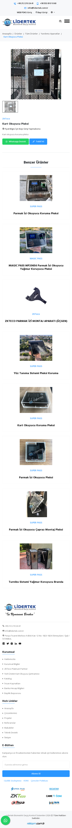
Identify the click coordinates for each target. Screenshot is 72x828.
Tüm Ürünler (31, 33)
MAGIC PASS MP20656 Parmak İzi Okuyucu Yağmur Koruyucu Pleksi (36, 267)
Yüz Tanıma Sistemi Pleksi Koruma (36, 373)
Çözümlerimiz (10, 713)
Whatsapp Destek (15, 141)
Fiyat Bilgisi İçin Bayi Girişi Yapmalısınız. (21, 128)
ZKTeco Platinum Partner (16, 668)
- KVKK (26, 780)
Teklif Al (38, 141)
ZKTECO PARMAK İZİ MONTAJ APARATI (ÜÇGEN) (36, 321)
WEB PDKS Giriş (24, 12)
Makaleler (9, 727)
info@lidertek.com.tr (38, 7)
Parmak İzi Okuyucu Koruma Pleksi (36, 213)
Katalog (7, 678)
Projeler (8, 718)
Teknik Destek (11, 732)
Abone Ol (36, 773)
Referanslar (10, 722)
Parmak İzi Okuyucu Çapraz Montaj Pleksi (36, 529)
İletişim (7, 737)
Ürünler (18, 33)
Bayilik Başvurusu (12, 693)
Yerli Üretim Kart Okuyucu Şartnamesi (21, 673)
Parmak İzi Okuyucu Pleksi (36, 477)
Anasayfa (6, 33)
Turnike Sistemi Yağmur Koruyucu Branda (36, 582)
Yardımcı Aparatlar (50, 33)
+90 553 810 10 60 (48, 3)
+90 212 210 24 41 (25, 3)
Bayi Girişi (42, 12)
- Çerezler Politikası (39, 780)
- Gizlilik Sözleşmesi (12, 780)
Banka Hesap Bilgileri (14, 688)
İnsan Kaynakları (12, 683)
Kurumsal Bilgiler (12, 664)
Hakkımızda (9, 659)
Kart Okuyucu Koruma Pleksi (36, 425)
